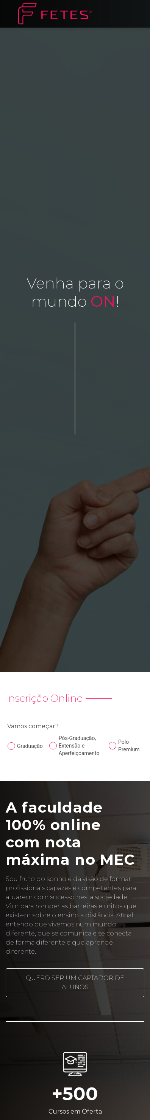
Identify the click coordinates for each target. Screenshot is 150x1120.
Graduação (30, 746)
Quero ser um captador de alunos (75, 982)
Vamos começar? (33, 726)
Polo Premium (129, 745)
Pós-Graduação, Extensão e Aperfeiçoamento (79, 745)
